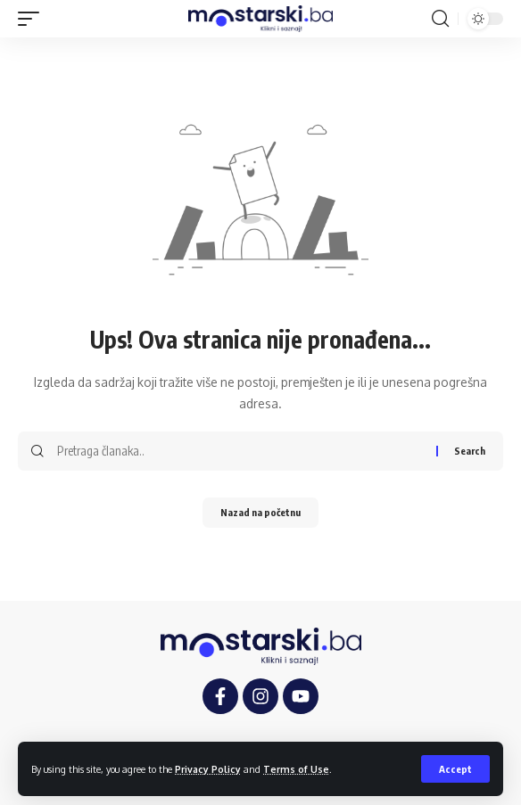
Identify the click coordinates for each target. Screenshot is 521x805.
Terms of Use (296, 769)
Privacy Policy (208, 769)
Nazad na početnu (260, 512)
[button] (455, 769)
